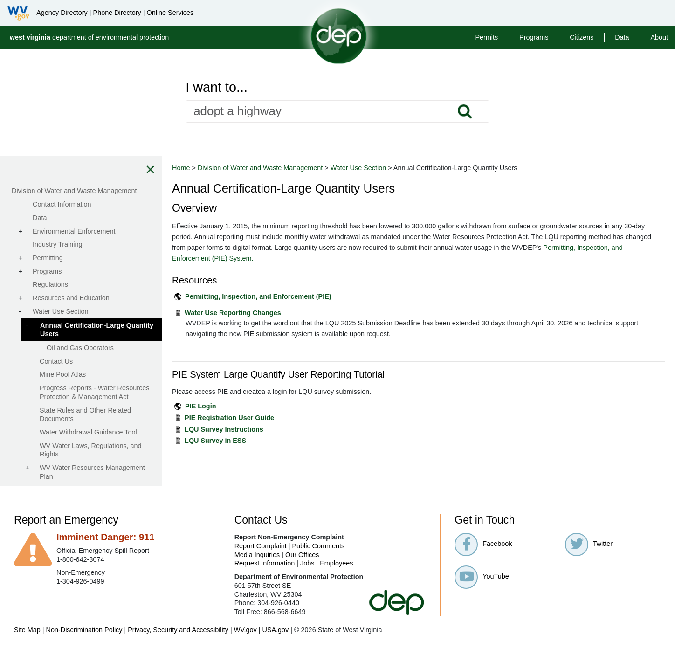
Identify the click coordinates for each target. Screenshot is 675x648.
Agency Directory (62, 12)
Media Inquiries (257, 554)
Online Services (169, 12)
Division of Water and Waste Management (261, 168)
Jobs (307, 563)
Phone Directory (117, 12)
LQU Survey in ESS (216, 440)
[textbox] (337, 111)
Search (464, 111)
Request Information (264, 563)
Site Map (27, 630)
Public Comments (318, 546)
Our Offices (302, 554)
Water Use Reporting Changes (234, 313)
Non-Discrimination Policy (84, 630)
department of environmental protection (89, 37)
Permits (486, 37)
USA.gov (275, 630)
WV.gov (245, 630)
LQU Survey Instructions (225, 429)
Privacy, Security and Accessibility (178, 630)
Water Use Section (359, 168)
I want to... (217, 87)
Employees (336, 563)
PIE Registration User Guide (230, 417)
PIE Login (201, 406)
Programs (533, 37)
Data (622, 37)
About (659, 37)
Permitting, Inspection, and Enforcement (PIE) (259, 296)
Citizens (581, 37)
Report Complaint (260, 546)
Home (182, 168)
